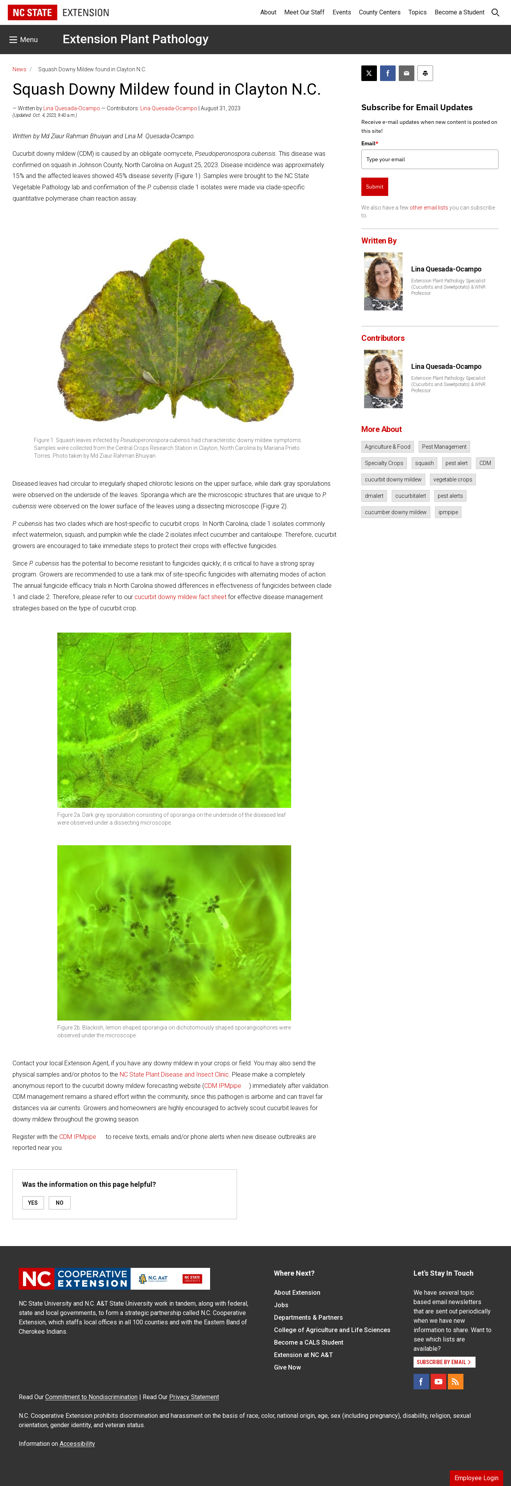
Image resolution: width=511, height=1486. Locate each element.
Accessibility (77, 1443)
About (268, 12)
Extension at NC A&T (303, 1355)
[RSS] (455, 1381)
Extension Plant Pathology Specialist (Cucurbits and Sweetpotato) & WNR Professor (448, 287)
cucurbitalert (410, 496)
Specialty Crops (384, 463)
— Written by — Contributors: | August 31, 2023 (126, 108)
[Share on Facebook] (388, 73)
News (19, 69)
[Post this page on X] (369, 73)
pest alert (457, 463)
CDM (485, 463)
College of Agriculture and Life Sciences (332, 1330)
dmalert (374, 496)
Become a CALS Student (308, 1342)
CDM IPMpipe (222, 1085)
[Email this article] (406, 73)
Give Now (287, 1367)
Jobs (281, 1305)
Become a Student (459, 12)
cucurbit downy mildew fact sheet (180, 597)
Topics (417, 12)
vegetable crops (452, 479)
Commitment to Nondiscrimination (91, 1397)
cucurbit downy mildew (393, 479)
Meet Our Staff (304, 12)
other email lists (429, 207)
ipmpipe (448, 512)
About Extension (297, 1292)
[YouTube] (438, 1381)
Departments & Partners (308, 1317)
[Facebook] (421, 1381)
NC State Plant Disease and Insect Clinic (174, 1074)
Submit (375, 186)
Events (341, 12)
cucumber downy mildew (396, 512)
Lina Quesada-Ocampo (71, 108)
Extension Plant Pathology (136, 39)
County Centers (380, 12)
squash (424, 463)
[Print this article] (425, 73)
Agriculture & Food (387, 447)
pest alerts (450, 496)
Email (369, 143)
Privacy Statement (194, 1397)
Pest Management (444, 447)
